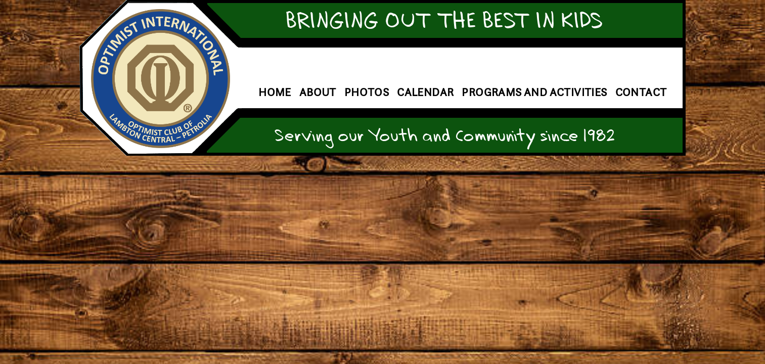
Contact (641, 92)
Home (274, 92)
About (317, 92)
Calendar (425, 92)
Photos (366, 92)
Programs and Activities (534, 92)
